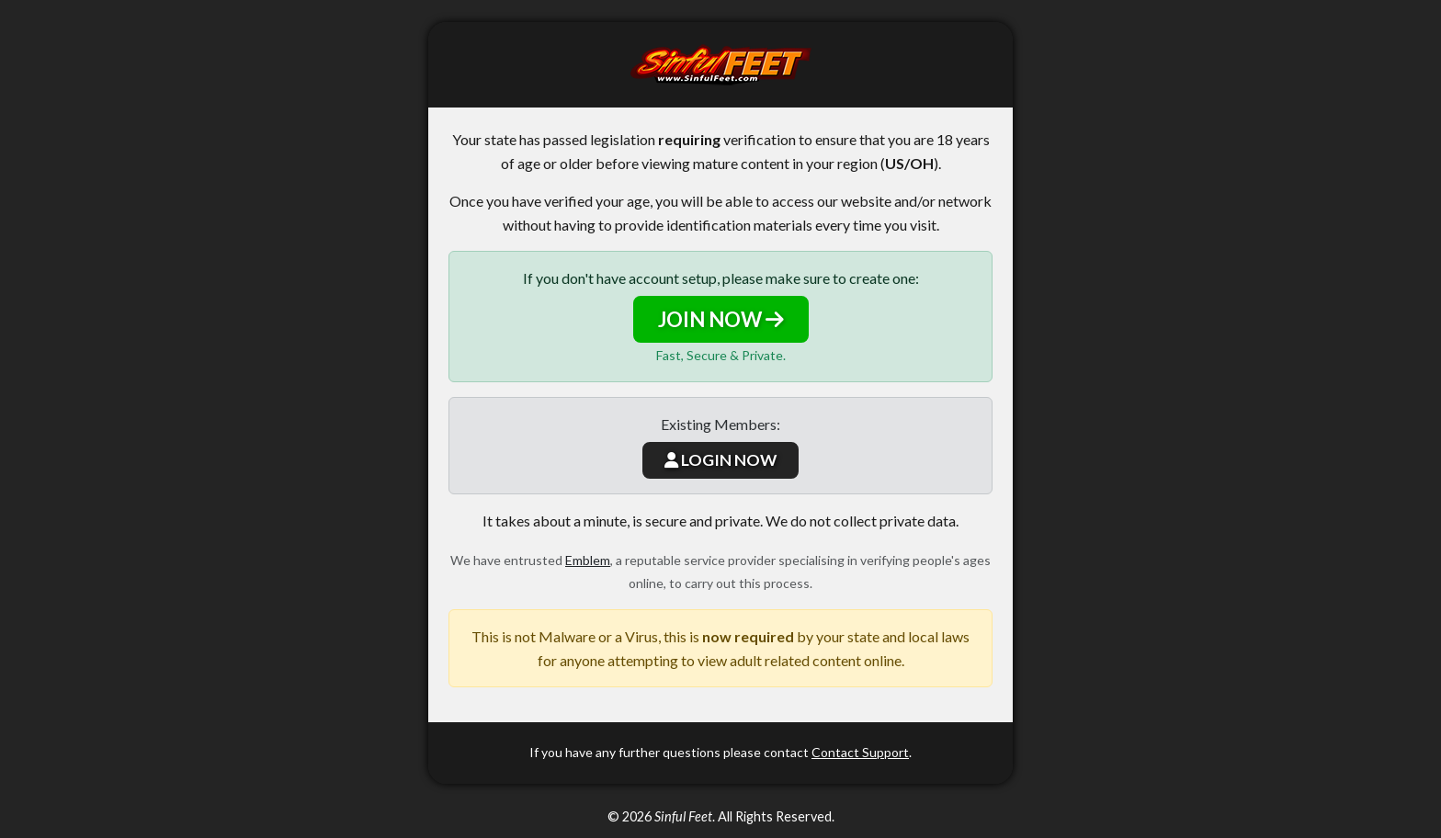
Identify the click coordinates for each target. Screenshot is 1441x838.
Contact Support (860, 752)
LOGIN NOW (720, 460)
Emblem (587, 560)
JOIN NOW (721, 319)
